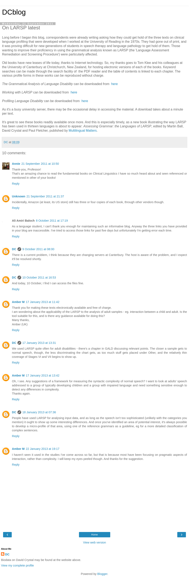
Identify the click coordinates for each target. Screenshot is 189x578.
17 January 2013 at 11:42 (42, 302)
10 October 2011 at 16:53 (39, 277)
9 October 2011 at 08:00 (38, 249)
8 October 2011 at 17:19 (52, 220)
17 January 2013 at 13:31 (39, 342)
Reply (16, 183)
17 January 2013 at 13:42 (42, 375)
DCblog (14, 12)
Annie (16, 163)
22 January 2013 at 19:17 (42, 448)
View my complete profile (17, 565)
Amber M (18, 302)
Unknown (18, 196)
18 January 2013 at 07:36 (39, 412)
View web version (94, 542)
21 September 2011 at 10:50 (40, 163)
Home (94, 534)
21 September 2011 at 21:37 (45, 196)
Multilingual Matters (83, 130)
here (114, 84)
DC (14, 249)
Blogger (102, 574)
